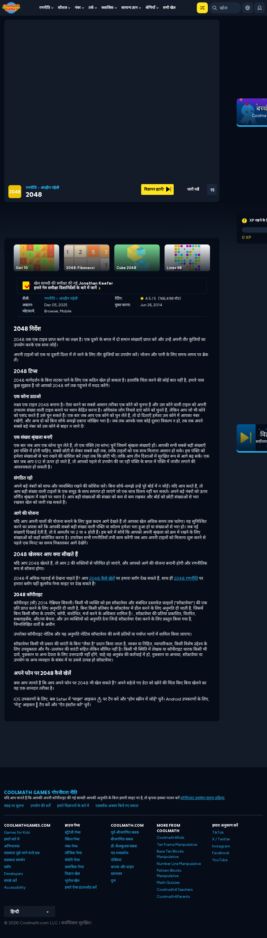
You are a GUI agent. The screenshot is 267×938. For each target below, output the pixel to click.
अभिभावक (12, 846)
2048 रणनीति (186, 578)
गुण (113, 880)
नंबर (78, 7)
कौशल (62, 7)
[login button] (259, 7)
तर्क (91, 7)
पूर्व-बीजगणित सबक (125, 832)
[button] (202, 7)
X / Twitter (221, 839)
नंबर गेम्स (71, 846)
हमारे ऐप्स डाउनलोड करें (81, 887)
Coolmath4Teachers (175, 889)
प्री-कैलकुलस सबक (124, 846)
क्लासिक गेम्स (74, 867)
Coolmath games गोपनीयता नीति (40, 792)
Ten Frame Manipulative (177, 844)
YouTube (219, 860)
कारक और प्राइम (122, 867)
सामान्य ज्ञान (129, 7)
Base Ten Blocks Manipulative (170, 854)
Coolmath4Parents (173, 896)
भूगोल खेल (72, 880)
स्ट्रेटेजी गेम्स (72, 832)
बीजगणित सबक (122, 839)
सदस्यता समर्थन (14, 860)
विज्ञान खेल (72, 873)
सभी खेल (169, 7)
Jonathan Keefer (96, 283)
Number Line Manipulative (179, 863)
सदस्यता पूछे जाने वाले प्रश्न (22, 853)
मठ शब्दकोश (120, 853)
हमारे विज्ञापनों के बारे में (73, 805)
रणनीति (44, 7)
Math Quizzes (168, 882)
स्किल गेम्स (72, 839)
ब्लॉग (7, 867)
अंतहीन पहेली (50, 188)
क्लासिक (107, 7)
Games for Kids (17, 832)
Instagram (221, 846)
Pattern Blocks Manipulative (169, 873)
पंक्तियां (116, 860)
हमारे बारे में (11, 839)
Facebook (220, 853)
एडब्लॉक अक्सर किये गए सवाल (116, 805)
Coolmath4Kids (170, 837)
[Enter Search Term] (225, 7)
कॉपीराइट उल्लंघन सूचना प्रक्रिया (202, 798)
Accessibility (15, 887)
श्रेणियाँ (150, 7)
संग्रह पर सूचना (14, 805)
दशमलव (116, 873)
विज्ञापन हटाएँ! (157, 189)
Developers (13, 873)
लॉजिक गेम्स (73, 853)
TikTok (218, 832)
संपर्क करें (10, 880)
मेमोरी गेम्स (72, 860)
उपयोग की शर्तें (40, 805)
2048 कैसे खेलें (102, 578)
